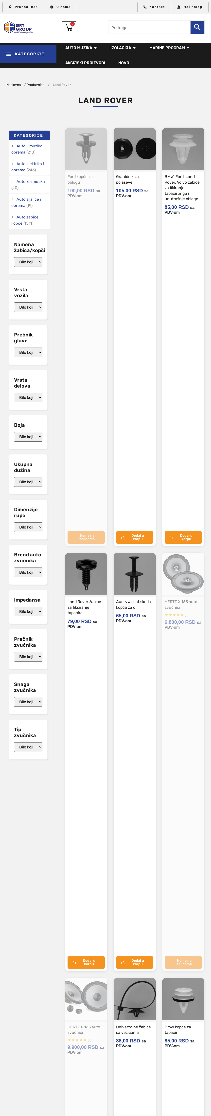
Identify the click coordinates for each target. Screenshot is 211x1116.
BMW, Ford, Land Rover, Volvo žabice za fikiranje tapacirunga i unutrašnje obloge (182, 187)
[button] (28, 54)
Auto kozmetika (31, 181)
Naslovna (13, 85)
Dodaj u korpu (132, 537)
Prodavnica (36, 85)
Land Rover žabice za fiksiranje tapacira (85, 607)
